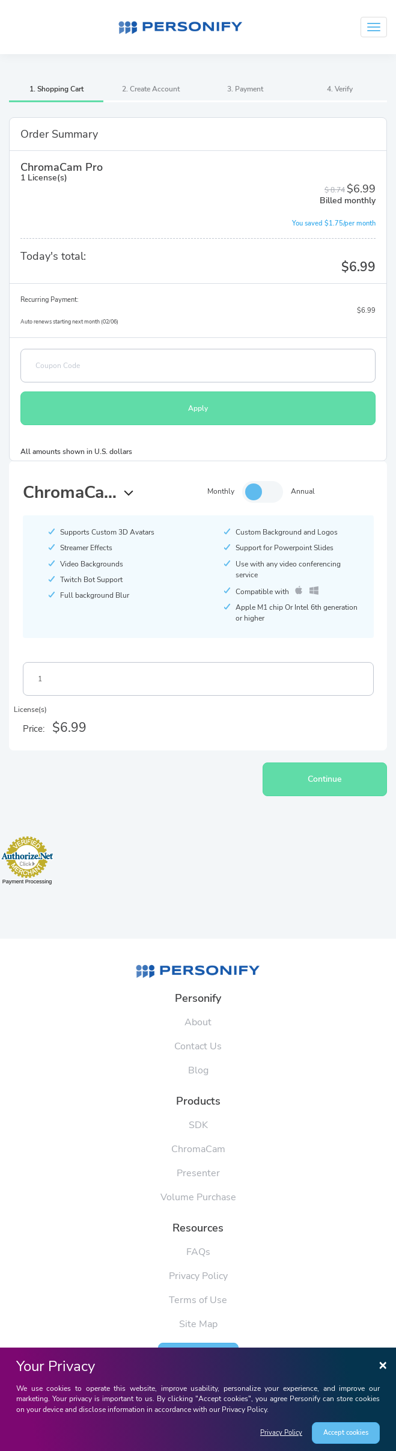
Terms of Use (198, 1300)
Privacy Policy (281, 1432)
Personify (198, 998)
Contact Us (198, 1046)
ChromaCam (198, 1149)
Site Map (198, 1324)
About (198, 1022)
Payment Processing (27, 882)
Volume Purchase (198, 1197)
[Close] (383, 1364)
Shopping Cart (60, 89)
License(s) (30, 709)
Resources (198, 1228)
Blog (198, 1070)
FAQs (198, 1252)
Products (198, 1101)
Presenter (198, 1173)
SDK (198, 1125)
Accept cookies (345, 1432)
